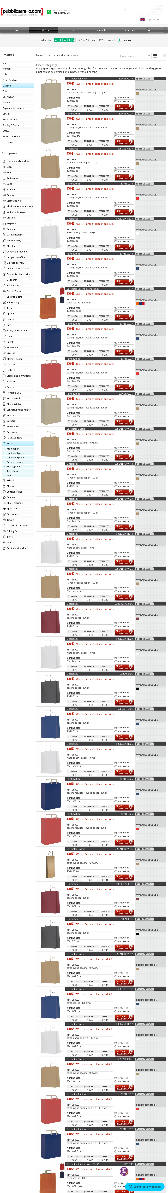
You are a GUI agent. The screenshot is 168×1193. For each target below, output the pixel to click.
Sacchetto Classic (76, 428)
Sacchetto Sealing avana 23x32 (83, 1164)
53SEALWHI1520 (124, 218)
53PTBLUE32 (126, 1129)
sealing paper (72, 55)
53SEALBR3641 (125, 1059)
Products (43, 30)
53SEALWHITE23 (124, 638)
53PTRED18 (127, 183)
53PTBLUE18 (126, 253)
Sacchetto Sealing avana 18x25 (83, 288)
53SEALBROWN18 (124, 463)
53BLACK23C (126, 918)
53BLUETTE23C (125, 988)
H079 (130, 288)
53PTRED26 (127, 813)
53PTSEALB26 (126, 393)
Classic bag (72, 148)
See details (144, 78)
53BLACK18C (126, 673)
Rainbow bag (73, 113)
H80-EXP (128, 1164)
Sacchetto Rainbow (77, 78)
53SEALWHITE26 (124, 743)
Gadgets (50, 55)
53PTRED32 (127, 1094)
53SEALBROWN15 (124, 848)
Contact (130, 30)
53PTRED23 (127, 358)
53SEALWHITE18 (124, 533)
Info (72, 30)
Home (14, 30)
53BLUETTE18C (125, 708)
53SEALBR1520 (125, 148)
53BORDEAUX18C (124, 603)
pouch (60, 55)
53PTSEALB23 (126, 113)
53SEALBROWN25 (124, 428)
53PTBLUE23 (126, 323)
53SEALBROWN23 (124, 498)
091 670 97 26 (61, 13)
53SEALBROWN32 (124, 953)
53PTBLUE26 (126, 778)
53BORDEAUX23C (124, 883)
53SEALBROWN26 (124, 568)
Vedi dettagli (146, 954)
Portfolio (101, 30)
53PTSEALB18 (126, 78)
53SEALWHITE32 (124, 1023)
